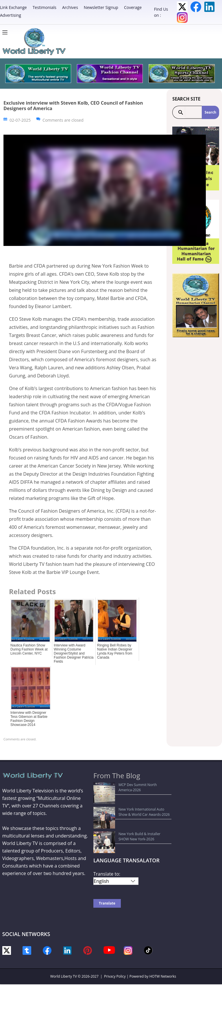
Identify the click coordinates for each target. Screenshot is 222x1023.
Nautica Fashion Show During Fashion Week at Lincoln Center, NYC (29, 649)
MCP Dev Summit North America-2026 (127, 784)
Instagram (182, 17)
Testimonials (44, 7)
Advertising (10, 15)
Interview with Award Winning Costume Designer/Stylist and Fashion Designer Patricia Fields (73, 653)
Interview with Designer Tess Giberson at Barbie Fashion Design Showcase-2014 (28, 719)
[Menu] (6, 32)
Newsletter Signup (101, 7)
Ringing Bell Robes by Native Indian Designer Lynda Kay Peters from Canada (114, 651)
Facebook (195, 6)
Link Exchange (13, 7)
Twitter (182, 6)
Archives (70, 7)
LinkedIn (209, 6)
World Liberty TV (63, 945)
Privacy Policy (115, 945)
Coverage (133, 7)
